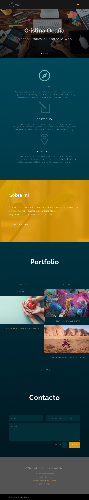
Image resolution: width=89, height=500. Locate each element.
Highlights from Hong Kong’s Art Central (66, 358)
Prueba (22, 292)
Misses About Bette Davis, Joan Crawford (67, 321)
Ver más (44, 369)
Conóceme (45, 87)
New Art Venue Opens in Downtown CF (22, 328)
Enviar (74, 445)
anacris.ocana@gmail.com (44, 480)
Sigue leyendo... (23, 224)
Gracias (22, 284)
